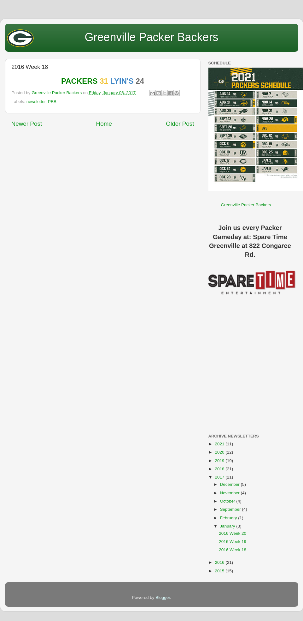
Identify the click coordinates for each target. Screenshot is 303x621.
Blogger (162, 597)
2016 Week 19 (232, 541)
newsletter (36, 101)
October (228, 501)
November (230, 493)
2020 (220, 452)
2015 (220, 571)
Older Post (180, 123)
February (229, 517)
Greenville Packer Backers (151, 37)
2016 (220, 562)
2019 (220, 460)
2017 (220, 477)
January (228, 526)
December (230, 484)
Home (104, 123)
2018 (220, 469)
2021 (220, 444)
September (231, 509)
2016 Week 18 (232, 549)
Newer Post (26, 123)
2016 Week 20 (232, 533)
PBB (52, 101)
